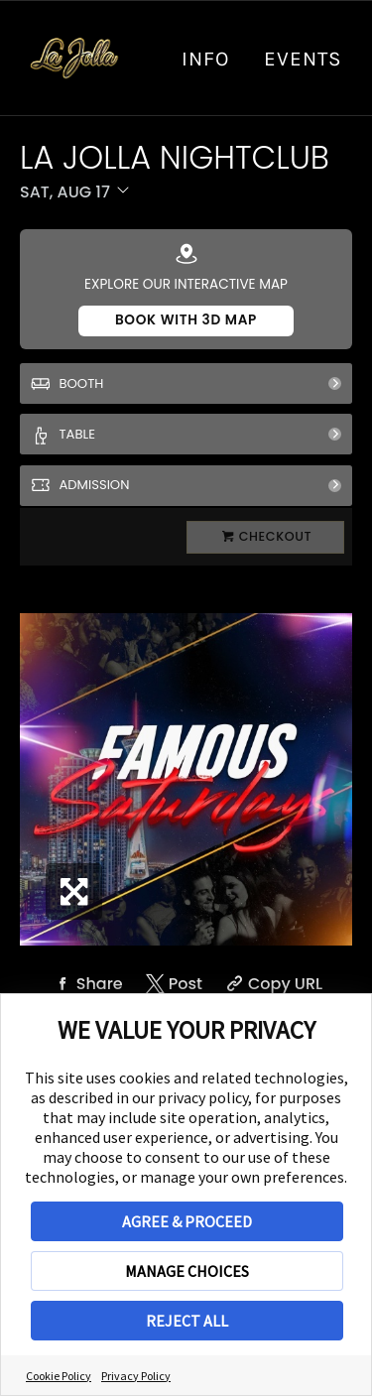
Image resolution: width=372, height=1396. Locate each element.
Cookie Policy (58, 1375)
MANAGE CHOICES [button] (187, 1271)
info (205, 58)
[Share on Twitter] (172, 983)
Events (303, 58)
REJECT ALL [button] (187, 1321)
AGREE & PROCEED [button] (187, 1221)
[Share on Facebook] (86, 983)
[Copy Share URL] (271, 983)
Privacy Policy (136, 1375)
